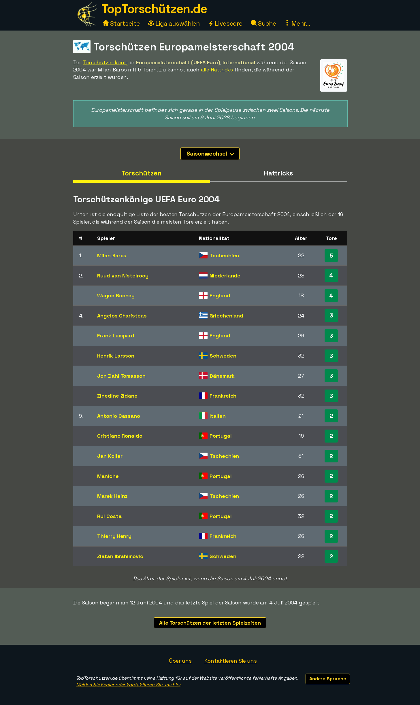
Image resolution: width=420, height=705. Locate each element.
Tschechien (224, 255)
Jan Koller (109, 456)
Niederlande (225, 275)
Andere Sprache (327, 679)
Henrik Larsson (115, 355)
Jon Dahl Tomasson (121, 376)
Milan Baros (111, 255)
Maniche (107, 476)
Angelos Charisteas (121, 315)
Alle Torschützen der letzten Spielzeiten (210, 622)
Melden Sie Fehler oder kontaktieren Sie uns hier (128, 685)
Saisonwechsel (210, 153)
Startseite (121, 23)
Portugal (220, 435)
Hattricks (278, 173)
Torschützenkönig (106, 62)
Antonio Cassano (118, 416)
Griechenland (226, 315)
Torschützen (141, 173)
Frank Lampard (115, 335)
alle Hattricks (217, 69)
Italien (217, 416)
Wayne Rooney (116, 295)
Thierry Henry (114, 536)
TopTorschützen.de (154, 8)
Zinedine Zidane (117, 395)
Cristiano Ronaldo (119, 435)
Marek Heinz (112, 496)
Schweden (223, 355)
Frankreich (223, 395)
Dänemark (222, 376)
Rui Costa (109, 516)
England (220, 295)
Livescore (225, 23)
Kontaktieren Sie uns (230, 660)
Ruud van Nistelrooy (122, 275)
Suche (263, 23)
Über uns (180, 660)
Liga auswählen (174, 23)
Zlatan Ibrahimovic (120, 556)
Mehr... (297, 23)
